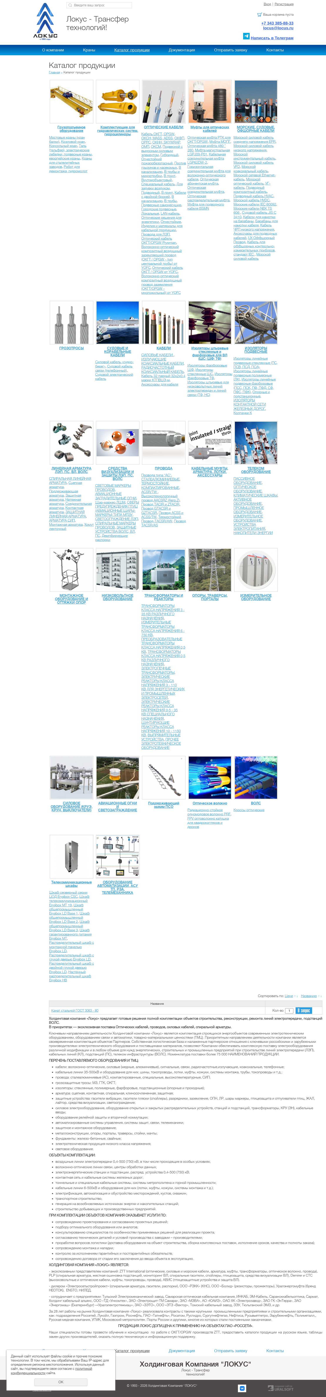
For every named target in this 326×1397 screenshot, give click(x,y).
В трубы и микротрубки (160, 174)
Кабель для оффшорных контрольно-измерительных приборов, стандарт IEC (255, 248)
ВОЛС (256, 803)
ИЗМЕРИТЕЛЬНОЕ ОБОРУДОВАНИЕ (248, 518)
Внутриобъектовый (156, 180)
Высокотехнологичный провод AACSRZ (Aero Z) (160, 498)
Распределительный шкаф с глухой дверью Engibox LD (71, 957)
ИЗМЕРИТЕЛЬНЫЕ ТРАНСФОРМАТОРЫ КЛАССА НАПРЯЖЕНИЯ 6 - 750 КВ (163, 628)
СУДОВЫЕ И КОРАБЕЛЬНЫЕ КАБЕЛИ (117, 351)
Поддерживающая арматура (63, 493)
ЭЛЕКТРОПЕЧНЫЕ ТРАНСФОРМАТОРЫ (157, 670)
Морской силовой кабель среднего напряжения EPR (255, 140)
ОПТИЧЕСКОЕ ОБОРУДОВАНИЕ (248, 489)
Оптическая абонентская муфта (203, 181)
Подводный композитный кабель (250, 190)
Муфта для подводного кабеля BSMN (205, 206)
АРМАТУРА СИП (62, 520)
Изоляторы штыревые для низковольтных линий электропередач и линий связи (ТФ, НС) (208, 388)
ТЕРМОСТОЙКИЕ (155, 483)
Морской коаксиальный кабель (251, 169)
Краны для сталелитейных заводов (70, 163)
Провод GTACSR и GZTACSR (156, 511)
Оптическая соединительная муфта (205, 190)
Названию (309, 996)
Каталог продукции (132, 50)
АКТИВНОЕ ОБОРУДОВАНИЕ (248, 502)
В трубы (170, 201)
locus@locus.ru (278, 28)
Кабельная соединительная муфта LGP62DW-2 (206, 158)
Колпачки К (243, 413)
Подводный (150, 193)
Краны (89, 50)
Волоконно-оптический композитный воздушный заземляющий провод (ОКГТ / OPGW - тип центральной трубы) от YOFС (161, 257)
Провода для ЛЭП (155, 234)
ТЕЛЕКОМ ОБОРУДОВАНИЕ (256, 470)
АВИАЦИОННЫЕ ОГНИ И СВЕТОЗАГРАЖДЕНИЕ (117, 806)
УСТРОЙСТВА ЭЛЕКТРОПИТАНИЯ (249, 527)
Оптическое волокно (210, 803)
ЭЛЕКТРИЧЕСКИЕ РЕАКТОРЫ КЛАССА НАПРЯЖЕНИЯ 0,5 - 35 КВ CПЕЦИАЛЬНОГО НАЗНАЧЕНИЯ (159, 710)
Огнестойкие (171, 222)
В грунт (169, 176)
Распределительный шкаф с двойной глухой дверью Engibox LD (71, 968)
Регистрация (284, 4)
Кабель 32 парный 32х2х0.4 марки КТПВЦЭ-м (163, 378)
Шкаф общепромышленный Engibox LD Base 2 (69, 918)
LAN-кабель (170, 214)
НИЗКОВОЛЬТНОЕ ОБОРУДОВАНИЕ (117, 597)
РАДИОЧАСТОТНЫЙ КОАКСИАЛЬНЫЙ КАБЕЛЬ (162, 370)
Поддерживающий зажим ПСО (163, 805)
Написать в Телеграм (272, 38)
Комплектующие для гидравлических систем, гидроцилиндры (117, 130)
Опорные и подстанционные (252, 394)
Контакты (275, 50)
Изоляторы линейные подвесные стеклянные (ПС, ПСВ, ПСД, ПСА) (256, 363)
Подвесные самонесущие (161, 205)
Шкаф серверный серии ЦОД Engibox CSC (68, 895)
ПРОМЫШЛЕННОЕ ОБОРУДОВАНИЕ (249, 510)
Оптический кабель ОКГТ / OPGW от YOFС (162, 270)
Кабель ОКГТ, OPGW (157, 134)
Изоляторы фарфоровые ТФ (209, 376)
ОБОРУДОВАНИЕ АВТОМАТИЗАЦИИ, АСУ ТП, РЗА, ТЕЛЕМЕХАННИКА (117, 887)
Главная (54, 72)
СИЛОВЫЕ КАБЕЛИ (157, 355)
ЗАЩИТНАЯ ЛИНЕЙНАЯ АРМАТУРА (67, 514)
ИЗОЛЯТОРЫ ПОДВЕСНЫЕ (255, 350)
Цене (289, 996)
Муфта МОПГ (219, 142)
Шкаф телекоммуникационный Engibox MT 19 (69, 901)
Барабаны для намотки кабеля (256, 223)
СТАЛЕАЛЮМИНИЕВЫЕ (160, 479)
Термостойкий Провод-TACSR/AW (161, 519)
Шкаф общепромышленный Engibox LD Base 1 (66, 909)
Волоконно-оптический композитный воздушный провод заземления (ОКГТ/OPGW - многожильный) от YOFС (161, 284)
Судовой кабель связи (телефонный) (113, 368)
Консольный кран (63, 146)
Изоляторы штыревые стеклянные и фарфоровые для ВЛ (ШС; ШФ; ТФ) (209, 353)
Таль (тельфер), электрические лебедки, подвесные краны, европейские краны (71, 152)
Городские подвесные (158, 209)
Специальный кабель (158, 184)
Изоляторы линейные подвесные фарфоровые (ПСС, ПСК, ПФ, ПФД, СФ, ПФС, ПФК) (255, 385)
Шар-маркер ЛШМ (110, 502)
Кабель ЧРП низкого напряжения (254, 227)
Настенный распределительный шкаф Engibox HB (70, 976)
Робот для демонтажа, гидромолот (68, 169)
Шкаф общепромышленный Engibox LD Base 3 (69, 926)
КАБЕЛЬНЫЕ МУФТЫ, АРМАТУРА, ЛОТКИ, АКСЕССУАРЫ (209, 472)
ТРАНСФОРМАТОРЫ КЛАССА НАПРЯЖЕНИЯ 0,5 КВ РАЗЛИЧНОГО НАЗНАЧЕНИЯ (163, 658)
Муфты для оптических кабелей (210, 129)
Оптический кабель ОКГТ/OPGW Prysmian (158, 241)
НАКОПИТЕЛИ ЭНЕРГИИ (253, 533)
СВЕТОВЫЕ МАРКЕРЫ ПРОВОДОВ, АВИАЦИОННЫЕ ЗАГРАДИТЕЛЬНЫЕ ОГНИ (115, 492)
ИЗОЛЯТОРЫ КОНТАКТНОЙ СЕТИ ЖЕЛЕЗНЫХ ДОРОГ (250, 404)
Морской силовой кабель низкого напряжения (254, 148)
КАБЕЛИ (164, 348)
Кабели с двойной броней (163, 195)
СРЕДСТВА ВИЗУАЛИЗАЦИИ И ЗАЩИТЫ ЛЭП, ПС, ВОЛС (117, 474)
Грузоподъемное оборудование (71, 129)
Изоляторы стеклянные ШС (200, 372)
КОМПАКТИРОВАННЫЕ (160, 488)
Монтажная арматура (66, 525)
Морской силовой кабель (252, 257)
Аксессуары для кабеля (159, 384)
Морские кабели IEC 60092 (255, 204)
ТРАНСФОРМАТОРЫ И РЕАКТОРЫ (163, 597)
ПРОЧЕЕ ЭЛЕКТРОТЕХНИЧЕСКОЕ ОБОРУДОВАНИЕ (161, 744)
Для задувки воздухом (162, 186)
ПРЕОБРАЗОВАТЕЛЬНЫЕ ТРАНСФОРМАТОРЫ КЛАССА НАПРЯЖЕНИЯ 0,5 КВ (163, 645)
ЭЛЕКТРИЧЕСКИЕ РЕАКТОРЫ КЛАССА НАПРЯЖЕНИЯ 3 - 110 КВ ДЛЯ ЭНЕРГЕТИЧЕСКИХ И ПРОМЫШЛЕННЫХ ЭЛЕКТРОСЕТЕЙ (163, 687)
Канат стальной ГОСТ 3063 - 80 (74, 1011)
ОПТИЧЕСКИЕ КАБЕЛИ (163, 127)
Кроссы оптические (249, 810)
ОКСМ (156, 147)
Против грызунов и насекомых (163, 165)
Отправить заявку (230, 50)
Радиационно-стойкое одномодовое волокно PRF (209, 812)
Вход (267, 4)
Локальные (150, 214)
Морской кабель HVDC (251, 200)
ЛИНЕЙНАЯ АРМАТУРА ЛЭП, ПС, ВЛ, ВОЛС (71, 470)
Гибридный (169, 155)
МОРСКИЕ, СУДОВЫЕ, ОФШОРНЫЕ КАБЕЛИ (256, 129)
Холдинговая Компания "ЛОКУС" (195, 1364)
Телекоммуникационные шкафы (71, 884)
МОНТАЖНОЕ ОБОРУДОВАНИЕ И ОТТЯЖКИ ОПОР (71, 599)
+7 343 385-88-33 (277, 23)
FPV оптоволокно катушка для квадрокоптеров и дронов (208, 823)
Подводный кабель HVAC (253, 196)
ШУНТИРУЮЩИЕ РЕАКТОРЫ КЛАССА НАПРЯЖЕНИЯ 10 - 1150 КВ (161, 729)
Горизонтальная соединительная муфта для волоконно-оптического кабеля (209, 173)
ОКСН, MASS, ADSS (157, 138)
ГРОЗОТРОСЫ (71, 348)
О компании (53, 50)
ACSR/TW (149, 492)
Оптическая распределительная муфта (208, 198)
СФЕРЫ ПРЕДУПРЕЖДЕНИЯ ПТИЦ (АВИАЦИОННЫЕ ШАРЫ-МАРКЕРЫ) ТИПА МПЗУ (117, 508)
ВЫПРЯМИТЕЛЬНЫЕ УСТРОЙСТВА (161, 737)
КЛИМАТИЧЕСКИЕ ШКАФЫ (255, 495)
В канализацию (161, 170)
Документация (182, 50)
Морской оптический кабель (249, 181)
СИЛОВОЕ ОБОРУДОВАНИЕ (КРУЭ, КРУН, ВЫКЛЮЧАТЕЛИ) (71, 806)
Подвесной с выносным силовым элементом (162, 151)
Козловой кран (73, 142)
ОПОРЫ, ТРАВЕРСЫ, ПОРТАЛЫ (209, 597)
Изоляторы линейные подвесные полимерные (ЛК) (253, 375)
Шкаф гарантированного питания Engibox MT (70, 934)
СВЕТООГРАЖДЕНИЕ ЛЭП (116, 519)
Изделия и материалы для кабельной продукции (161, 228)
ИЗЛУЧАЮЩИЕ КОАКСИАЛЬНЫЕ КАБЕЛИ (162, 361)
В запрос (304, 1011)
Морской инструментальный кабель (254, 156)
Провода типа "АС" (156, 475)
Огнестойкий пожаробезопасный (157, 161)
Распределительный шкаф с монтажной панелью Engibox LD (71, 947)
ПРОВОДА (163, 468)
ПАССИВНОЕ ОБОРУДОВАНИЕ (248, 481)
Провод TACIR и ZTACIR (160, 504)
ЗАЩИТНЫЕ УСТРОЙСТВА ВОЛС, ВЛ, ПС (115, 532)
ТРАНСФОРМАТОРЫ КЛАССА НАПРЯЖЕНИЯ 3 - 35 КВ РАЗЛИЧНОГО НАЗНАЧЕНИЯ (163, 612)
